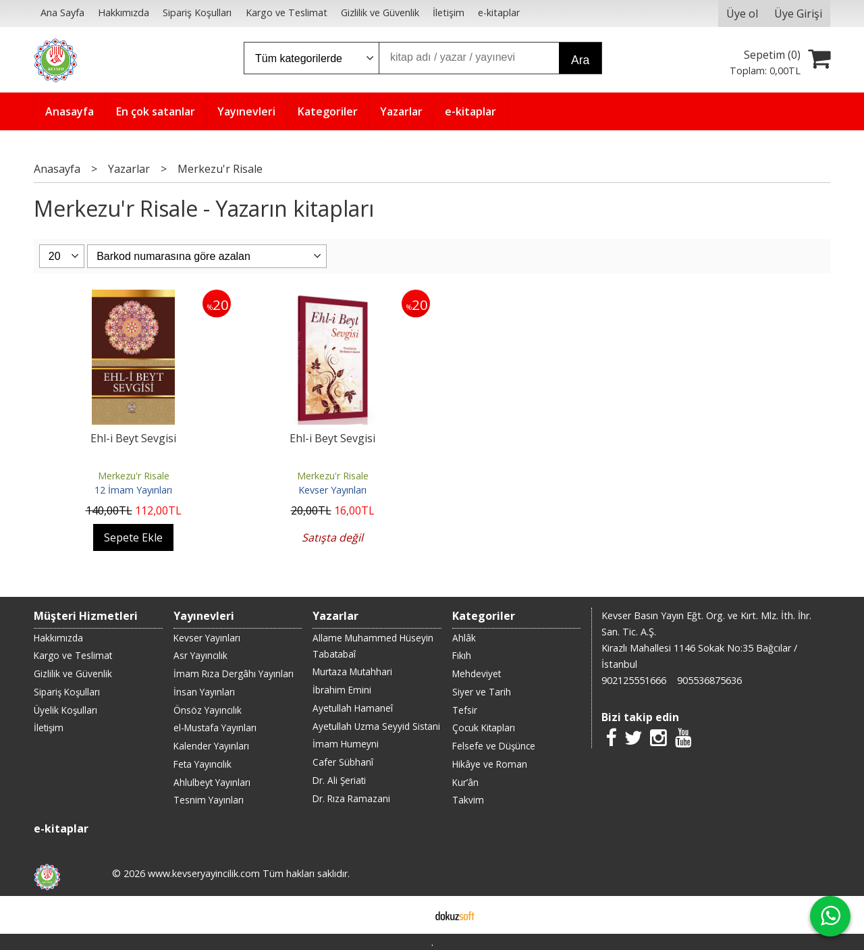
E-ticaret (410, 914)
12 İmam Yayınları (133, 489)
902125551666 (633, 680)
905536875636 (709, 680)
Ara (580, 60)
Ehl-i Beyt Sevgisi (133, 438)
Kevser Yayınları (332, 489)
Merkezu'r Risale (133, 475)
